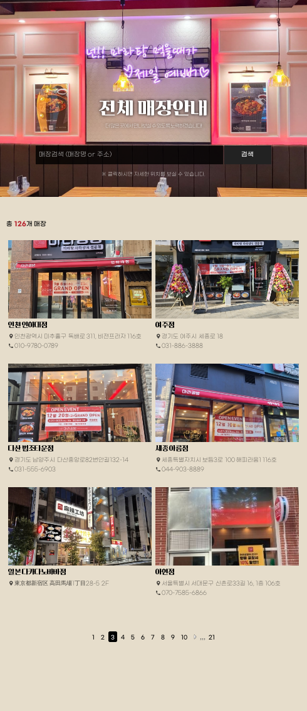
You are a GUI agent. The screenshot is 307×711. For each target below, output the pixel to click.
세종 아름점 (171, 448)
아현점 (164, 572)
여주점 (164, 325)
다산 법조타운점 (30, 448)
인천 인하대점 (27, 325)
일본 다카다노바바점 (37, 572)
